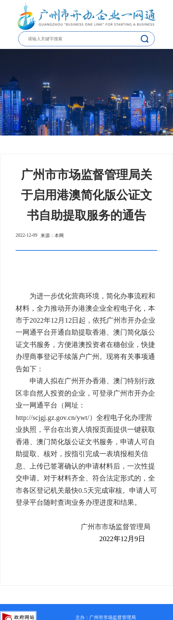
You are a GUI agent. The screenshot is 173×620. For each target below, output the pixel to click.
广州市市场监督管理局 (112, 617)
